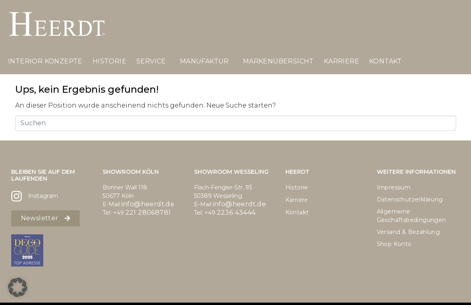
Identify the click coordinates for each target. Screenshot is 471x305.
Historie (109, 61)
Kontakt (385, 61)
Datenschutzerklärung (410, 199)
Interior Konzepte (45, 61)
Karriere (341, 61)
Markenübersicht (278, 61)
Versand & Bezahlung (408, 232)
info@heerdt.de (148, 204)
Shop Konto (394, 244)
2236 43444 (236, 212)
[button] (17, 287)
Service (151, 61)
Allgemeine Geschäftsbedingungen (411, 216)
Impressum (394, 187)
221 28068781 (148, 212)
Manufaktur (204, 61)
